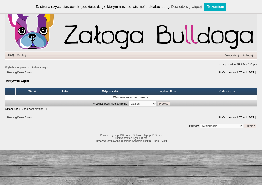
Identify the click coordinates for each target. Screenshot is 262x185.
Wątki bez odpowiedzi (17, 67)
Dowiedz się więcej (186, 7)
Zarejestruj (231, 55)
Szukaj (21, 55)
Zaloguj (248, 55)
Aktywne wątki (40, 67)
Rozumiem (215, 7)
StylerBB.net (140, 138)
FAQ (11, 55)
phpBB (118, 135)
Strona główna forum (19, 72)
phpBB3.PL (161, 141)
